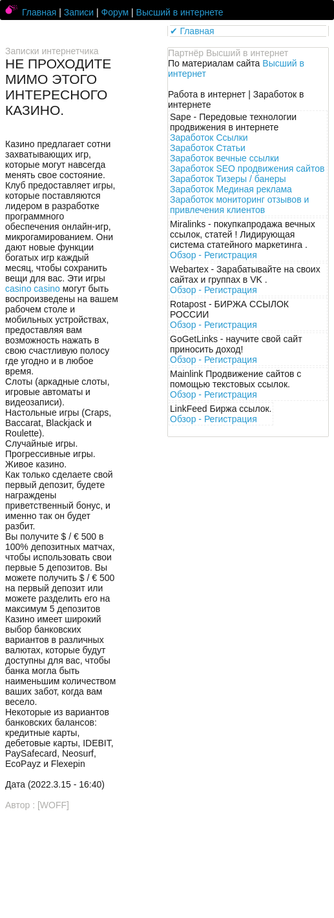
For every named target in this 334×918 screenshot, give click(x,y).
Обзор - (213, 255)
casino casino (32, 288)
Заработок (209, 137)
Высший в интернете (180, 12)
